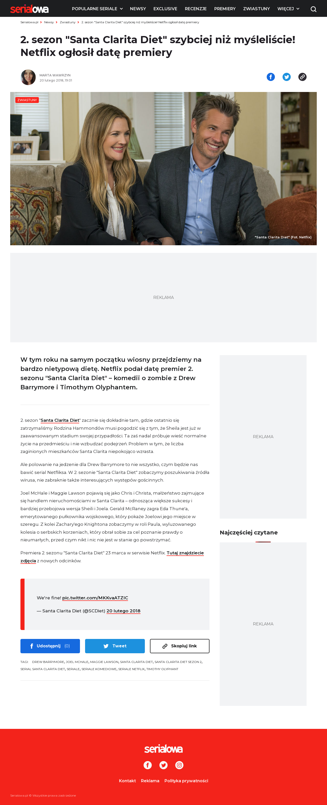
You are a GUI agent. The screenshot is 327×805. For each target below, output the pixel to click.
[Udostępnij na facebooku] (271, 77)
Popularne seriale (94, 8)
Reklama (150, 780)
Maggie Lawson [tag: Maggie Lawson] (104, 662)
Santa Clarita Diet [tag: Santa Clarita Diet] (136, 662)
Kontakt (127, 780)
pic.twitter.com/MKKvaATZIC (95, 597)
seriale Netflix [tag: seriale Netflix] (131, 669)
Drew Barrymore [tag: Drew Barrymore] (48, 662)
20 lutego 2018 (124, 610)
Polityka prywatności (186, 780)
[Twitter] (163, 765)
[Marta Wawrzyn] (100, 75)
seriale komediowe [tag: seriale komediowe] (98, 669)
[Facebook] (148, 765)
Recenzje (196, 8)
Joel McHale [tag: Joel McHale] (77, 662)
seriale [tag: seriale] (73, 669)
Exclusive (165, 8)
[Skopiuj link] (302, 77)
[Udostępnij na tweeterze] (287, 77)
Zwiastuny (256, 8)
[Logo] (29, 8)
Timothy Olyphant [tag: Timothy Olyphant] (162, 669)
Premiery (225, 8)
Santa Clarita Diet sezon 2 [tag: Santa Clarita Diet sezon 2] (178, 662)
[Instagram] (179, 765)
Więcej (285, 8)
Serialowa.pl (29, 22)
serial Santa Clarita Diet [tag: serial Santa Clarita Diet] (42, 669)
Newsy (138, 8)
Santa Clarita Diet (60, 420)
